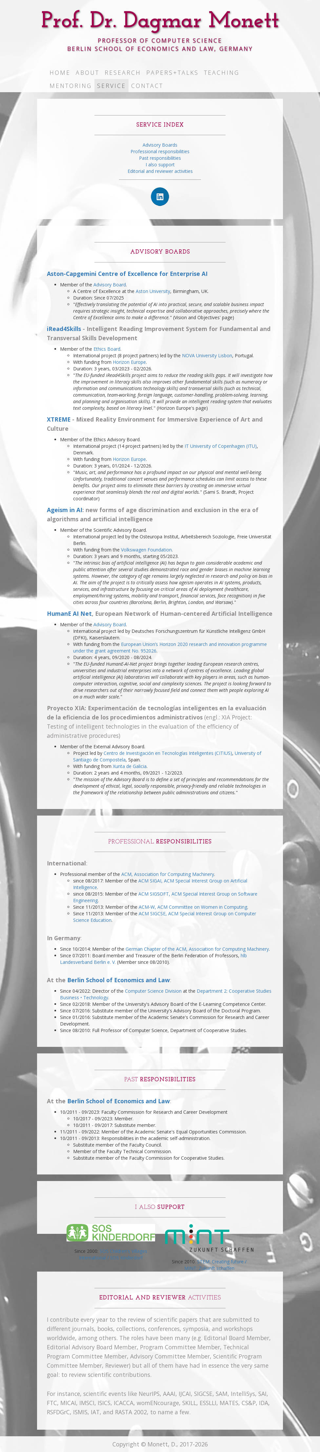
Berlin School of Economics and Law (118, 980)
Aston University (153, 291)
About (87, 72)
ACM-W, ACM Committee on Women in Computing (193, 907)
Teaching (221, 72)
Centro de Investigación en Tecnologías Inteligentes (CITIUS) (168, 753)
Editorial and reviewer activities (160, 171)
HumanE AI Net (69, 613)
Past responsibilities (160, 158)
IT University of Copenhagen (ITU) (221, 446)
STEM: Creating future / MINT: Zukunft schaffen (215, 1264)
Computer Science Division (153, 991)
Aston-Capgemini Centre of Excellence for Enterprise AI (127, 274)
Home (60, 72)
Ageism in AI (64, 510)
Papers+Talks (172, 72)
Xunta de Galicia (130, 766)
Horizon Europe (129, 362)
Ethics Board (106, 349)
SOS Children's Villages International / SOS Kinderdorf (113, 1254)
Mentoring (71, 86)
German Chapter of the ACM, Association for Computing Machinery (197, 949)
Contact (147, 86)
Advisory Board (109, 284)
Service (111, 86)
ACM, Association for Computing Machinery (167, 874)
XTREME (58, 419)
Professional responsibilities (160, 151)
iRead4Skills (64, 329)
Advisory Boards (160, 145)
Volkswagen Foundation (146, 550)
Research (123, 72)
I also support (160, 164)
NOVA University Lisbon (207, 355)
